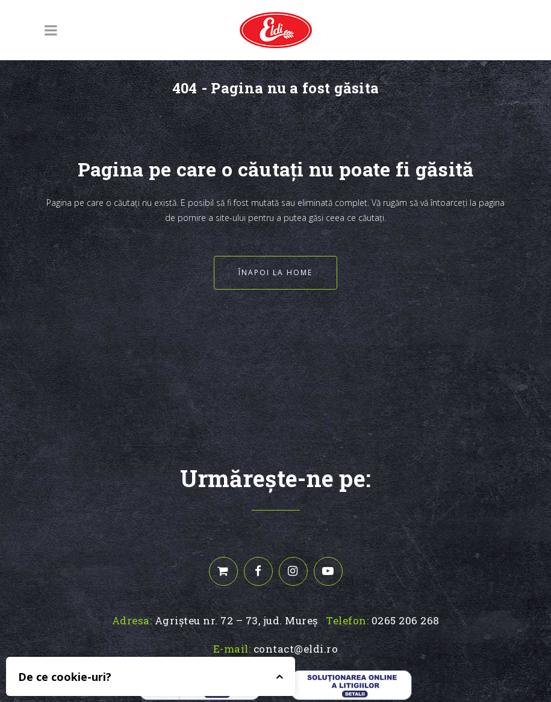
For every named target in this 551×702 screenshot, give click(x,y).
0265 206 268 (406, 620)
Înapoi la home (275, 272)
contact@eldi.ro (296, 649)
